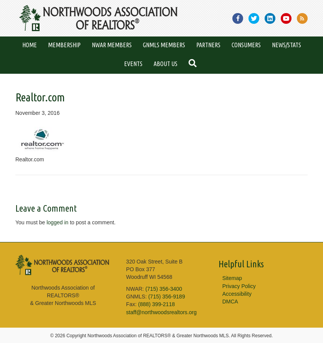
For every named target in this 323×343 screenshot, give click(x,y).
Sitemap (232, 278)
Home (29, 44)
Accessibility (237, 294)
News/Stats (286, 44)
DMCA (230, 301)
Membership (64, 44)
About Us (165, 63)
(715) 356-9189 (166, 296)
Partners (208, 44)
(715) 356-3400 (163, 289)
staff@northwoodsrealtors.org (161, 312)
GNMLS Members (164, 44)
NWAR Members (112, 44)
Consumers (246, 44)
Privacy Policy (239, 286)
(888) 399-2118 (156, 304)
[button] (194, 64)
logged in (57, 222)
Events (133, 63)
